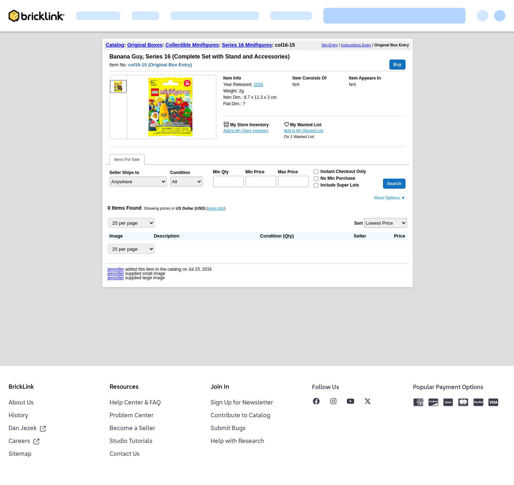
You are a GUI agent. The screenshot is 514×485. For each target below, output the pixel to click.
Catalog (115, 45)
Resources (124, 387)
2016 (258, 84)
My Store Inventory (249, 124)
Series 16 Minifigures (247, 45)
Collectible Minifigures (192, 45)
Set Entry (330, 45)
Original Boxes (144, 45)
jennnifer (116, 269)
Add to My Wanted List (303, 130)
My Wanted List (306, 124)
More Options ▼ (389, 197)
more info (216, 208)
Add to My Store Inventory (246, 130)
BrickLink (21, 387)
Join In (220, 387)
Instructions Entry (356, 45)
